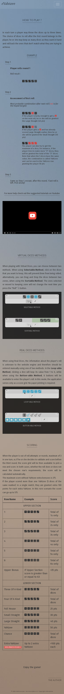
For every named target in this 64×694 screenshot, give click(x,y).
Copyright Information (46, 691)
